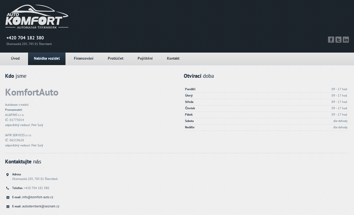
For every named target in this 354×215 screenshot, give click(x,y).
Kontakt (173, 58)
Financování (84, 58)
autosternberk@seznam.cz (40, 206)
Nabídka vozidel (47, 58)
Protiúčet (116, 58)
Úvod (15, 58)
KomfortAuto (31, 92)
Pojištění (145, 58)
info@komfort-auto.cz (37, 197)
